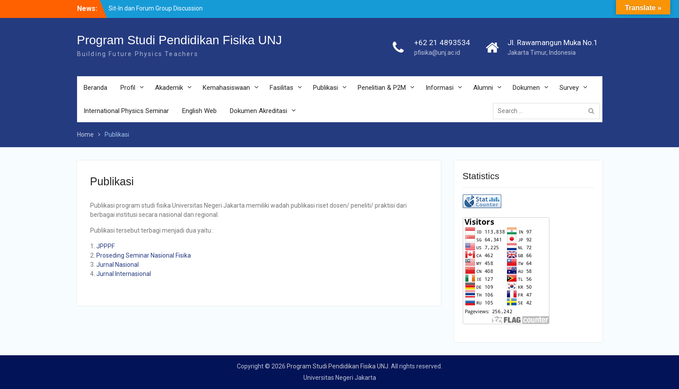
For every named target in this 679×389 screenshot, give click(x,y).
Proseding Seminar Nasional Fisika (143, 255)
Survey (569, 88)
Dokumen (526, 88)
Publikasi (325, 88)
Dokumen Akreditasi (258, 111)
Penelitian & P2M (382, 88)
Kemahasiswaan (226, 88)
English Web (199, 111)
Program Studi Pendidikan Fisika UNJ (179, 40)
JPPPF (105, 246)
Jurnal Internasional (123, 273)
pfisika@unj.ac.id (437, 52)
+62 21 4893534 (442, 42)
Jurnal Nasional (117, 264)
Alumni (483, 88)
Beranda (95, 88)
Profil (127, 88)
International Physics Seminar (126, 111)
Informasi (440, 88)
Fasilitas (281, 88)
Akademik (169, 88)
